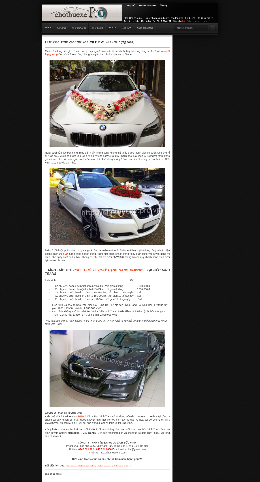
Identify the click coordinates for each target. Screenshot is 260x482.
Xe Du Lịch (97, 27)
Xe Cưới (61, 27)
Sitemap (163, 5)
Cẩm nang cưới (145, 27)
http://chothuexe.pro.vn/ (194, 21)
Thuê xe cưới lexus (147, 5)
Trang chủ (130, 5)
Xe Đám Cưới (79, 27)
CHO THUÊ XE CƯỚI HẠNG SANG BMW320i (108, 270)
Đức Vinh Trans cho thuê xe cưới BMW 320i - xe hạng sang (89, 42)
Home (48, 27)
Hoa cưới (126, 27)
